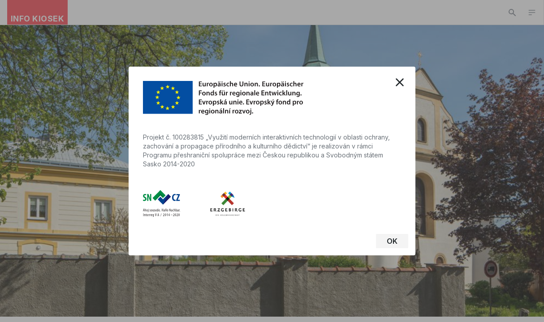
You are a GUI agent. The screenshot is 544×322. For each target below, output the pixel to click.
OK (392, 241)
